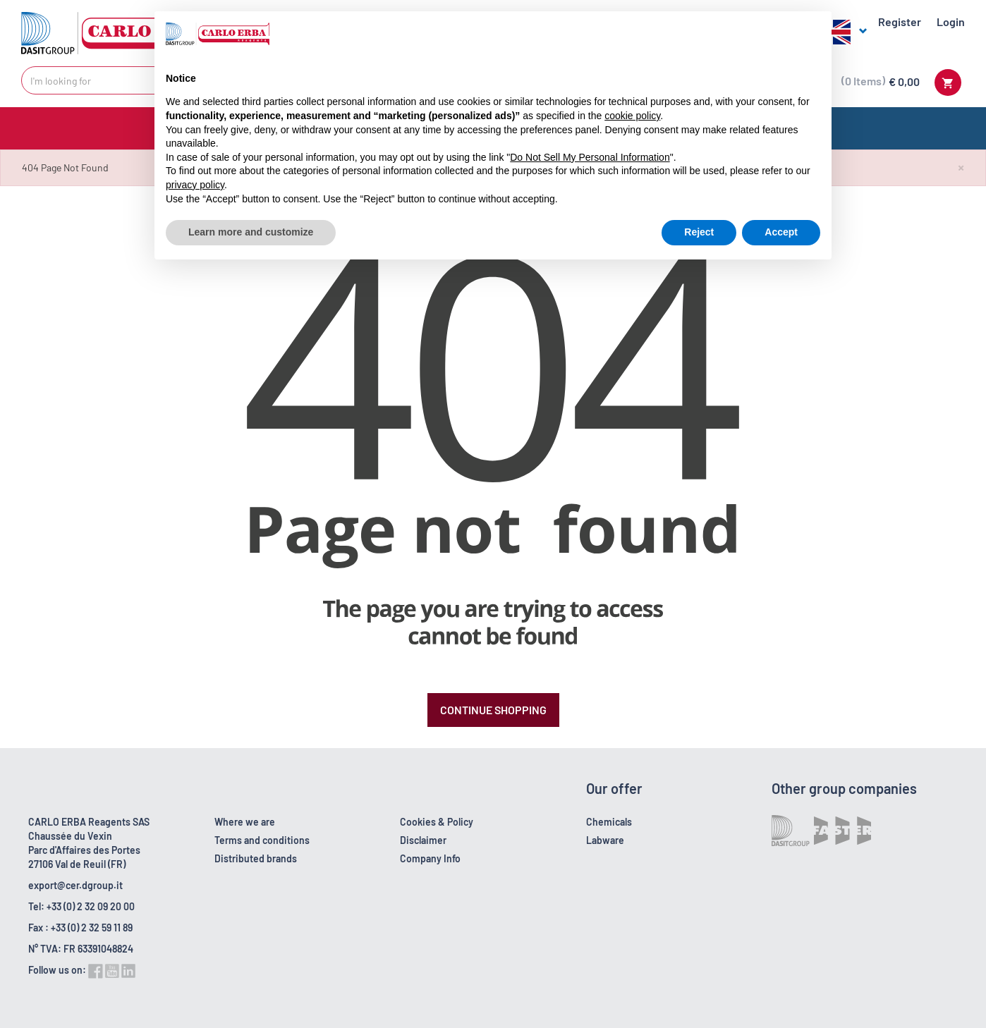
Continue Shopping (493, 709)
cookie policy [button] (632, 115)
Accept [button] (781, 232)
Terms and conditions (262, 840)
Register (899, 21)
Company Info (430, 858)
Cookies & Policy (436, 822)
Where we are (244, 822)
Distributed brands (255, 858)
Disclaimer (423, 840)
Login (951, 21)
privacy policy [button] (195, 184)
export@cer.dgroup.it (75, 885)
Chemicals (609, 822)
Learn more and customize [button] (250, 232)
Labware (605, 840)
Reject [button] (699, 232)
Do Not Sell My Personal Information (589, 157)
